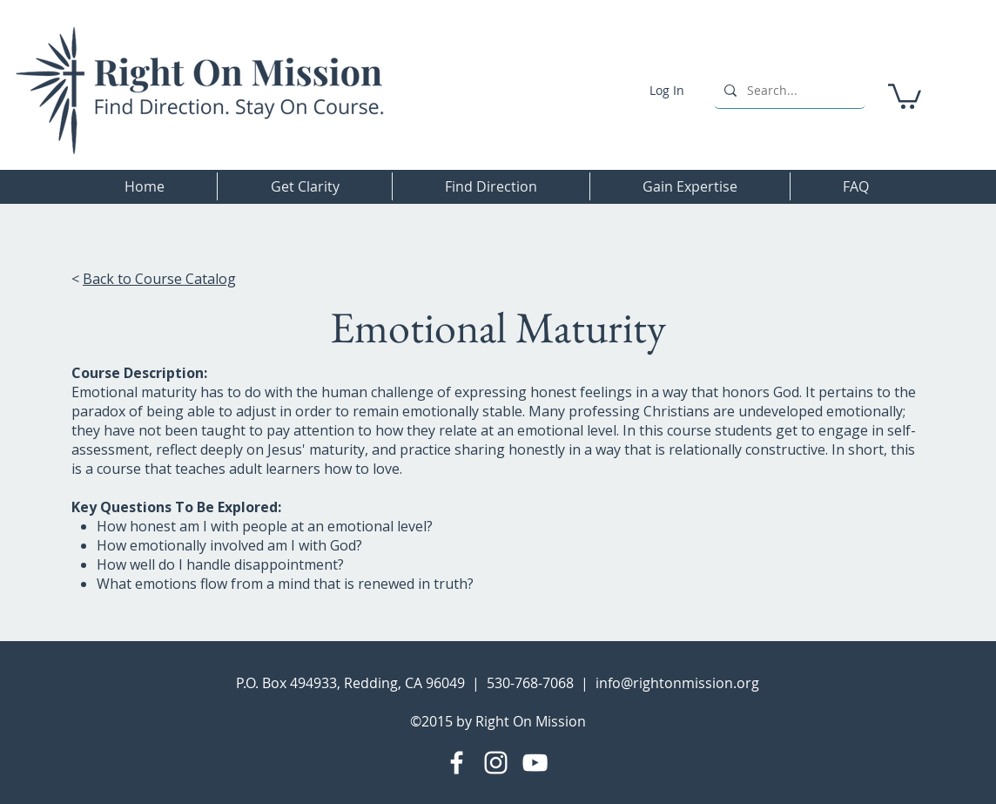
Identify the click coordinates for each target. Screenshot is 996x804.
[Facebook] (456, 762)
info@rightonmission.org (677, 683)
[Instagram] (496, 762)
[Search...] (788, 90)
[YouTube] (535, 762)
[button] (904, 95)
